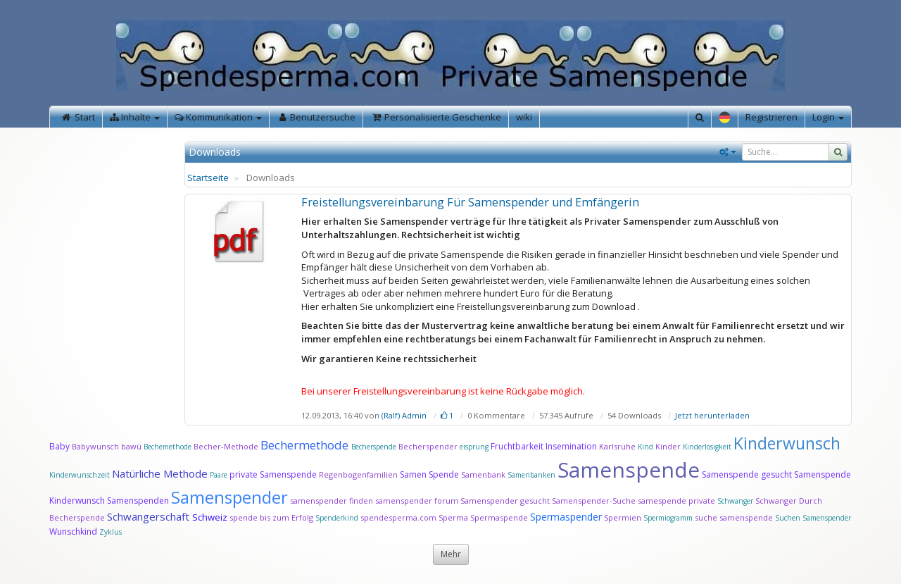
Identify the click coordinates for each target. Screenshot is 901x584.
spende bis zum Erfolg (271, 517)
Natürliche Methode (160, 473)
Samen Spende (429, 474)
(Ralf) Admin (404, 415)
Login (828, 117)
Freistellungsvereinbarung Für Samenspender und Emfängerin (470, 202)
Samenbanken (532, 475)
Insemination (571, 446)
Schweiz (209, 517)
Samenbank (483, 474)
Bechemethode (167, 447)
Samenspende (628, 469)
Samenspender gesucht (505, 500)
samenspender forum (416, 500)
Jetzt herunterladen (712, 415)
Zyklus (110, 532)
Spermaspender (566, 516)
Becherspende (373, 447)
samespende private (676, 500)
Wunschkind (73, 532)
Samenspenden (138, 501)
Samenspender (229, 497)
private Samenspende (273, 474)
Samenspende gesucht (747, 474)
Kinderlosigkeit (708, 447)
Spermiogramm (668, 518)
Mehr (451, 554)
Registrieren (771, 117)
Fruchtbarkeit (518, 446)
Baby (59, 446)
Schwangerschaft (149, 516)
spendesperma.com (398, 517)
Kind (646, 447)
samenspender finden (331, 500)
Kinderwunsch (786, 443)
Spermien (622, 517)
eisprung (474, 447)
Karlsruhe (617, 446)
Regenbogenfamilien (358, 474)
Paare (219, 475)
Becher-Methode (226, 446)
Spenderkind (336, 518)
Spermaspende (499, 517)
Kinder (668, 446)
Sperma (453, 517)
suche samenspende (734, 517)
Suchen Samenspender (813, 518)
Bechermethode (305, 445)
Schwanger (735, 501)
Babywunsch (95, 446)
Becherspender (429, 446)
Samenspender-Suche (594, 500)
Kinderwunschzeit (79, 475)
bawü (131, 446)
